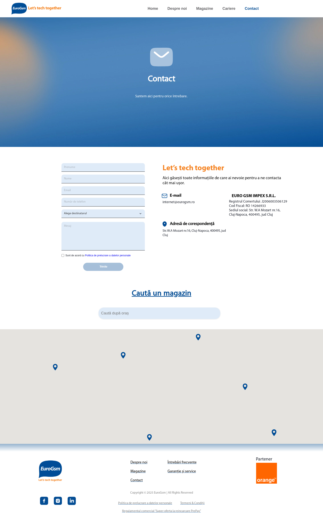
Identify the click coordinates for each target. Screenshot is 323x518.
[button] (245, 386)
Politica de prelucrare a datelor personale (108, 255)
